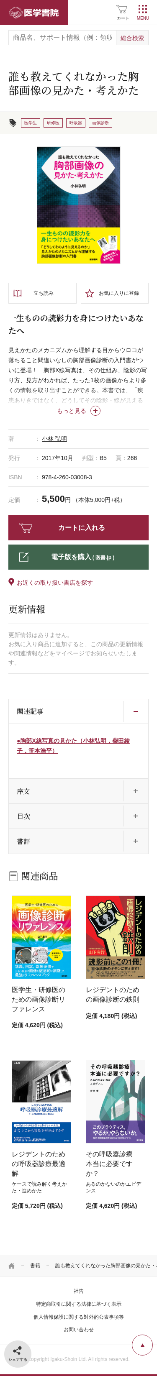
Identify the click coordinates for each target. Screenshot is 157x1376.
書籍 (35, 1266)
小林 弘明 (54, 438)
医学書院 (34, 12)
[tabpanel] (79, 205)
